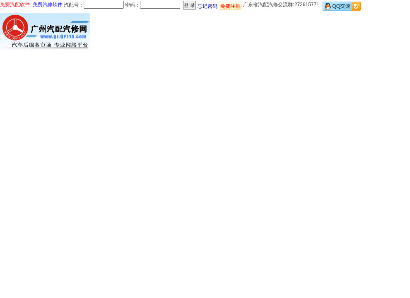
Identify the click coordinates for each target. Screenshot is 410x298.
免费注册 (230, 6)
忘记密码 (207, 6)
